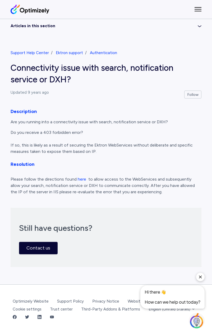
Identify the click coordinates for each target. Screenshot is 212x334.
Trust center (61, 309)
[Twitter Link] (27, 317)
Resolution (22, 164)
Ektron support (69, 52)
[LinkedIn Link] (39, 317)
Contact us (38, 248)
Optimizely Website (31, 301)
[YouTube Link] (52, 317)
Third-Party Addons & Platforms (110, 309)
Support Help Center (30, 52)
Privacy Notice (105, 301)
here (82, 179)
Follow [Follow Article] (193, 94)
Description (24, 111)
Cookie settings (27, 309)
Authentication (103, 52)
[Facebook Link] (14, 317)
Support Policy (70, 301)
